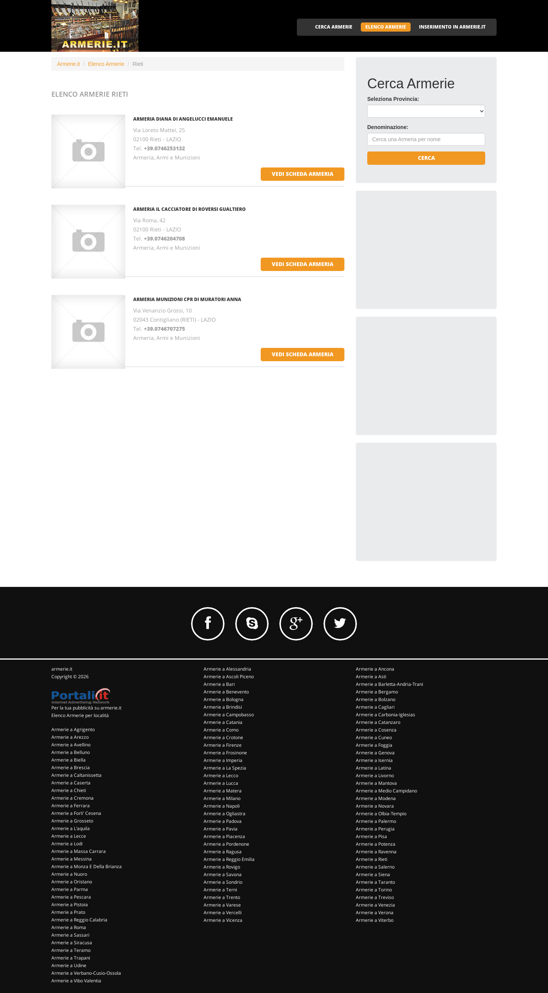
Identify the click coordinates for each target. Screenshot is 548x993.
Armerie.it (68, 64)
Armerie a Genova (375, 752)
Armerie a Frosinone (225, 752)
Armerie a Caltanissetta (76, 775)
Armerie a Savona (223, 874)
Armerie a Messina (71, 859)
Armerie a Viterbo (374, 920)
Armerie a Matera (223, 790)
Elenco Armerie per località (80, 715)
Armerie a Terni (220, 889)
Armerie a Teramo (71, 950)
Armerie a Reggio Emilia (229, 859)
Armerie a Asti (371, 676)
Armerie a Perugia (375, 829)
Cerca (426, 157)
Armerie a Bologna (224, 699)
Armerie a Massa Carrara (78, 851)
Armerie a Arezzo (70, 737)
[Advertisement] (424, 249)
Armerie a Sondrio (223, 882)
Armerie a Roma (68, 927)
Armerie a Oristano (71, 881)
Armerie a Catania (223, 722)
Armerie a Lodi (67, 843)
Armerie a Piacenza (224, 836)
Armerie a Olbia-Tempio (381, 813)
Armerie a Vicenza (223, 920)
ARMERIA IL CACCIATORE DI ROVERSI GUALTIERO (189, 209)
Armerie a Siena (373, 874)
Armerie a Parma (69, 889)
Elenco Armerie (106, 64)
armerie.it (61, 669)
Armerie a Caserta (71, 782)
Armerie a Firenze (223, 745)
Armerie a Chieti (68, 790)
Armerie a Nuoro (69, 874)
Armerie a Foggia (374, 745)
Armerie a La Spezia (225, 768)
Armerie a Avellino (71, 744)
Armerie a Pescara (71, 897)
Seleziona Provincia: (393, 99)
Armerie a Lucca (221, 783)
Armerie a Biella (68, 760)
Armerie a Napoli (222, 806)
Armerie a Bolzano (375, 699)
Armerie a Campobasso (229, 714)
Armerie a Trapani (70, 958)
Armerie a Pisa (371, 836)
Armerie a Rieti (371, 859)
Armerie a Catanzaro (378, 722)
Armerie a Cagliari (375, 707)
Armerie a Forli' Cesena (76, 813)
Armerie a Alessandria (227, 669)
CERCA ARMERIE (333, 27)
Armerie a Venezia (375, 905)
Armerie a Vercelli (223, 912)
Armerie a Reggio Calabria (79, 919)
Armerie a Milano (222, 798)
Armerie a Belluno (70, 752)
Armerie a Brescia (70, 767)
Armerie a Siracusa (71, 942)
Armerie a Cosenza (376, 730)
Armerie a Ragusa (223, 851)
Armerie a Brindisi (223, 707)
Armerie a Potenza (375, 844)
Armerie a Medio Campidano (386, 790)
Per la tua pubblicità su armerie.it (86, 708)
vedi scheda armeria (302, 173)
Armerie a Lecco (221, 775)
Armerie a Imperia (223, 760)
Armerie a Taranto (375, 882)
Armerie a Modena (376, 798)
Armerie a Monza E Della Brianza (86, 866)
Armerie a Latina (373, 768)
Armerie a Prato (68, 912)
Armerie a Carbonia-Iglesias (385, 714)
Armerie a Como (221, 730)
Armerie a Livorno (375, 775)
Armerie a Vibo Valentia (76, 980)
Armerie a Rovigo (222, 867)
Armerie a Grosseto (72, 821)
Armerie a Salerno (375, 867)
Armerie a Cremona (72, 798)
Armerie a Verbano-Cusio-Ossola (86, 973)
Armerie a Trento (222, 897)
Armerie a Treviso (375, 897)
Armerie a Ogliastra (224, 813)
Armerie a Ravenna (376, 851)
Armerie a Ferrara (70, 805)
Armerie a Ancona (375, 669)
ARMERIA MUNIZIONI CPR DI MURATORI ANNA (187, 299)
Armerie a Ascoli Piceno (229, 676)
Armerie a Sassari (70, 935)
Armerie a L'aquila (70, 828)
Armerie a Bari (219, 684)
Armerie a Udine (68, 965)
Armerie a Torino (374, 889)
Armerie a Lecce (68, 836)
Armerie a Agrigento (73, 729)
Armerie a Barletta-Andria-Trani (389, 684)
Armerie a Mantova (376, 783)
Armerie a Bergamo (377, 692)
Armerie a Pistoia (69, 904)
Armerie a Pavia (220, 829)
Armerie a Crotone (223, 737)
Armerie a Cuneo (374, 737)
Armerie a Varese (222, 905)
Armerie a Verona (374, 912)
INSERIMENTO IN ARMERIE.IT (452, 27)
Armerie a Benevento (226, 692)
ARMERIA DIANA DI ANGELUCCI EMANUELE (183, 119)
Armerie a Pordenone (226, 844)
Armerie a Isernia (374, 760)
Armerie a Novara (375, 806)
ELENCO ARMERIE (385, 27)
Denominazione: (387, 127)
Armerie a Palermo (376, 821)
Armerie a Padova (223, 821)
